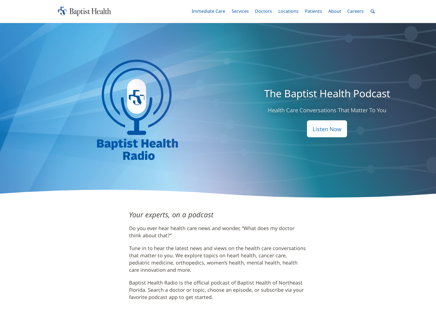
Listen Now (327, 129)
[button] (208, 11)
